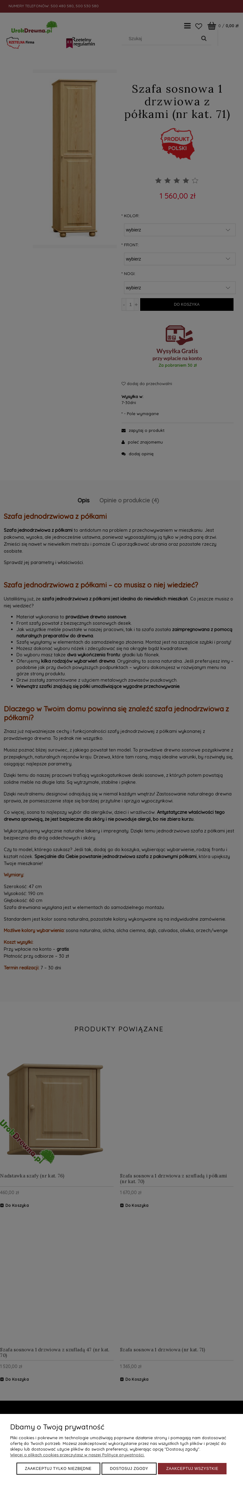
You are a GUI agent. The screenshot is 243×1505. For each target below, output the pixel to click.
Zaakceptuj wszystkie (192, 1468)
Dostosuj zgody (129, 1468)
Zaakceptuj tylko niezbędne (58, 1468)
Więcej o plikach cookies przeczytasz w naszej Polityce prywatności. (77, 1454)
